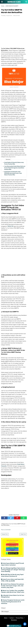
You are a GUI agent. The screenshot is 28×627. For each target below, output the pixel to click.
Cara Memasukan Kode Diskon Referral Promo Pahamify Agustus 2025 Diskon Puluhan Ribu (14, 168)
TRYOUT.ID (10, 226)
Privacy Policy (19, 618)
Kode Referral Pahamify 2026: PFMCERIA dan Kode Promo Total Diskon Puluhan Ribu (13, 173)
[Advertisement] (14, 32)
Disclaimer (14, 620)
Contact (11, 618)
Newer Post (5, 534)
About (5, 618)
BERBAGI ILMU (14, 2)
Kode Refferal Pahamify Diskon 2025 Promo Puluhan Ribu (14, 163)
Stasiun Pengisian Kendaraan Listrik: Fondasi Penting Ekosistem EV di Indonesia (13, 601)
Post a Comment (6, 529)
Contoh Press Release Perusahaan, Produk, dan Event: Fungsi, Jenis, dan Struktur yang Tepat (12, 585)
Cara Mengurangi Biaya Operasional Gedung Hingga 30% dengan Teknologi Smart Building (13, 569)
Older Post (23, 534)
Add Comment (16, 15)
